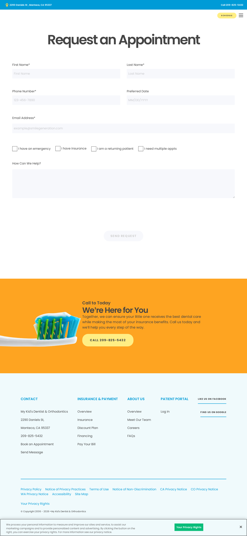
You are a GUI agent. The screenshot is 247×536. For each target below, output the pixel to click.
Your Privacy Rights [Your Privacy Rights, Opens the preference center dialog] (188, 527)
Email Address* (123, 124)
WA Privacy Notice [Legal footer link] (34, 494)
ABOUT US (136, 398)
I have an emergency (24, 148)
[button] (241, 15)
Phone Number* (66, 97)
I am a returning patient (104, 148)
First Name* (66, 70)
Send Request (123, 236)
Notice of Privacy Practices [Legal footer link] (65, 489)
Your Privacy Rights (35, 504)
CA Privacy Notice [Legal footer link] (173, 489)
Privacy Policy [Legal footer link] (31, 489)
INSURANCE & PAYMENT (97, 398)
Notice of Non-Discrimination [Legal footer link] (134, 489)
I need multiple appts (150, 148)
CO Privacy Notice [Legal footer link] (204, 489)
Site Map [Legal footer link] (81, 494)
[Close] (241, 527)
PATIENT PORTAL (174, 398)
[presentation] (123, 216)
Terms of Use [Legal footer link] (99, 489)
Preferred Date (181, 97)
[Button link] (226, 15)
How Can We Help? (123, 179)
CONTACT (29, 398)
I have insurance (66, 148)
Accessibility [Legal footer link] (61, 494)
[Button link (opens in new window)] (123, 5)
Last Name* (181, 70)
